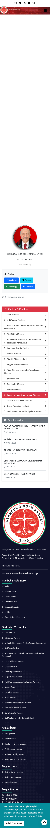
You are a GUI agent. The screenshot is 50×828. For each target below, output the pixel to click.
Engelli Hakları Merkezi (12, 677)
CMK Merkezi (8, 633)
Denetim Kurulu (9, 602)
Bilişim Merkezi (9, 697)
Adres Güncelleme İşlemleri (14, 759)
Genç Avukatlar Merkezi (12, 713)
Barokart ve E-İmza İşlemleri (14, 744)
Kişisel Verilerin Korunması (13, 617)
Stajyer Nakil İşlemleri (11, 777)
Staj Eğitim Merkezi (10, 648)
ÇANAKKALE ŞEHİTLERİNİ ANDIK (19, 474)
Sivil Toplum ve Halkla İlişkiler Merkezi (18, 718)
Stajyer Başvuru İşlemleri (12, 772)
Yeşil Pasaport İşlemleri (12, 749)
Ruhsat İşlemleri (9, 782)
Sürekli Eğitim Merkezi (12, 671)
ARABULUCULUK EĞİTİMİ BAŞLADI (20, 450)
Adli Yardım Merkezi (11, 638)
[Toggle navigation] (46, 10)
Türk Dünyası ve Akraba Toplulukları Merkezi (20, 682)
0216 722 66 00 (12, 565)
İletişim (6, 612)
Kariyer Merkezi (9, 666)
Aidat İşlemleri (9, 739)
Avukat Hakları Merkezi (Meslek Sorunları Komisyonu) (24, 643)
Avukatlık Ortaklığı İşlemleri (13, 754)
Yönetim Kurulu (9, 591)
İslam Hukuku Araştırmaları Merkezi (16, 702)
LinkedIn (28, 286)
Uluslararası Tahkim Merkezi (14, 708)
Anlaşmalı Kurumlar (10, 607)
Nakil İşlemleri (8, 733)
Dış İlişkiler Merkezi (10, 692)
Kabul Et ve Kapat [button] (14, 823)
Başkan (6, 586)
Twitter (26, 280)
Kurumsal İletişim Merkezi (13, 661)
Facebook (11, 280)
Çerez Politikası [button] (36, 816)
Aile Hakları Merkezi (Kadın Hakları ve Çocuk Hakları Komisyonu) (23, 654)
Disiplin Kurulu (9, 596)
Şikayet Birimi (8, 687)
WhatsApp (11, 286)
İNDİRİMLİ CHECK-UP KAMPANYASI (20, 439)
